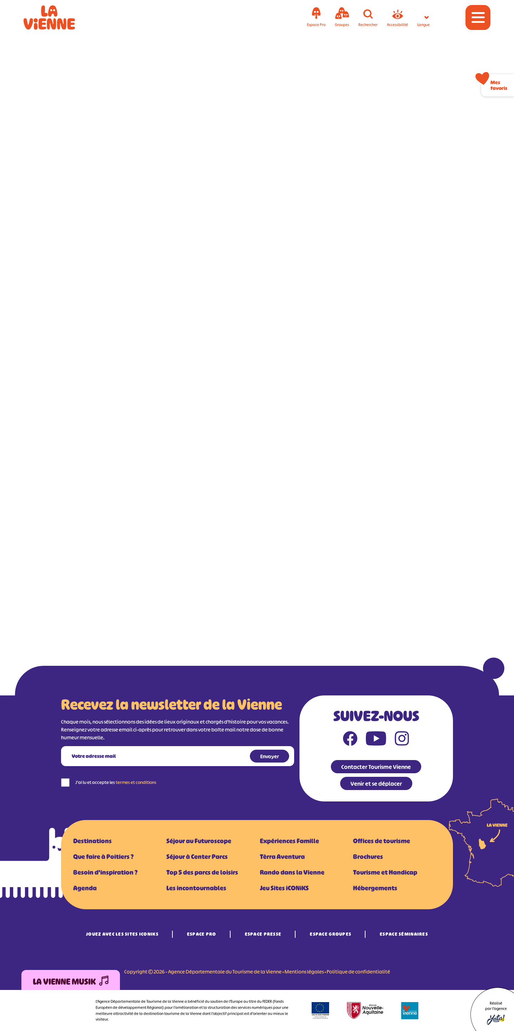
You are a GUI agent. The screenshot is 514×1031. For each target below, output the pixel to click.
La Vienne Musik (71, 982)
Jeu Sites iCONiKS (284, 888)
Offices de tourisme (381, 841)
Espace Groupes (330, 934)
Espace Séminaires (404, 934)
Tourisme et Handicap (385, 872)
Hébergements (375, 888)
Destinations (92, 841)
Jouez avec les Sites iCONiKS (122, 934)
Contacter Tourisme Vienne (376, 767)
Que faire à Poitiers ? (103, 857)
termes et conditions (136, 782)
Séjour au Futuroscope (198, 841)
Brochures (368, 857)
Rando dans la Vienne (292, 872)
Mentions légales (304, 971)
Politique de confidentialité (358, 971)
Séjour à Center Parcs (197, 857)
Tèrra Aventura (282, 857)
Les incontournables (196, 888)
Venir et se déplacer (376, 784)
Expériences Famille (289, 841)
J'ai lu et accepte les (115, 782)
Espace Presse (263, 934)
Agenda (85, 888)
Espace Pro (201, 934)
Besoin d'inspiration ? (105, 872)
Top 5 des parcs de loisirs (202, 872)
